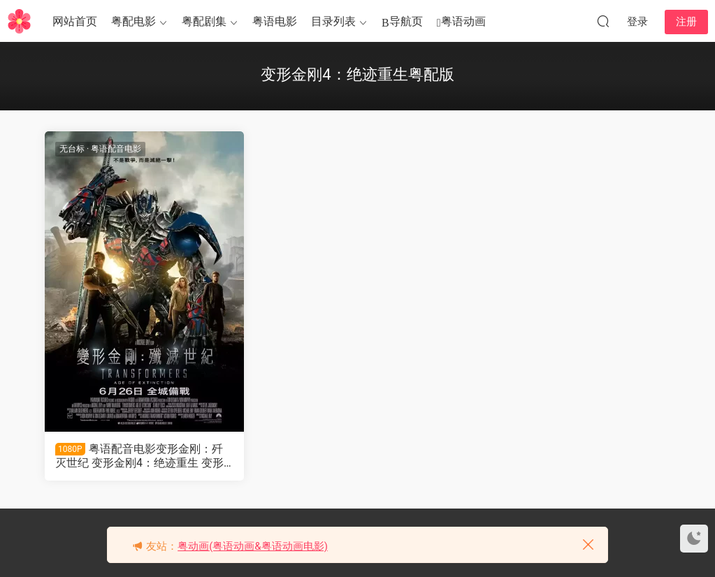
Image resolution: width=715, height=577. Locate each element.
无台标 (72, 149)
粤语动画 (461, 22)
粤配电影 (133, 21)
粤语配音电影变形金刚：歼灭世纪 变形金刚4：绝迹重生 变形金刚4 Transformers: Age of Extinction (143, 456)
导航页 (402, 22)
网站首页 (74, 21)
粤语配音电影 (116, 149)
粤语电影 (274, 21)
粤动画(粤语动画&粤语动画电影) (253, 546)
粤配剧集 (204, 21)
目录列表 (333, 21)
